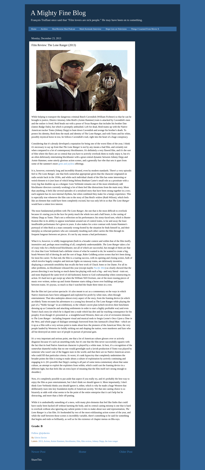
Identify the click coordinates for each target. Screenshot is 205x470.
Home (33, 29)
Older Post (125, 451)
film (78, 441)
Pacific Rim (99, 268)
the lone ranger (111, 441)
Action (47, 441)
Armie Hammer (57, 441)
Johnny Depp (98, 441)
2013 (40, 441)
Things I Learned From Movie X (145, 29)
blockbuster (70, 441)
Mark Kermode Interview (90, 29)
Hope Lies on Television (116, 29)
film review (86, 441)
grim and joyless (66, 163)
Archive (44, 29)
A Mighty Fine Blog (58, 13)
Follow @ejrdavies (40, 433)
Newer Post (38, 451)
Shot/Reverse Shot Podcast (63, 29)
